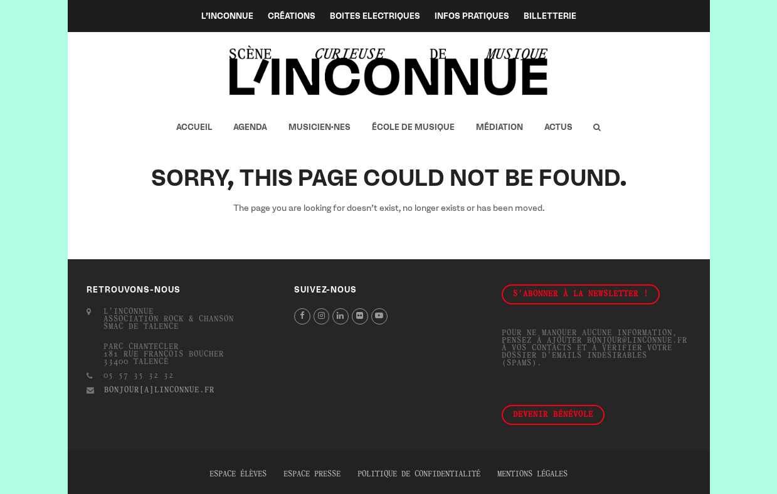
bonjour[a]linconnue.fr (159, 390)
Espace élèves (238, 474)
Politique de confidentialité (418, 474)
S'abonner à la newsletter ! (580, 294)
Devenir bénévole (553, 415)
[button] (597, 127)
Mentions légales (532, 474)
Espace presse (312, 474)
